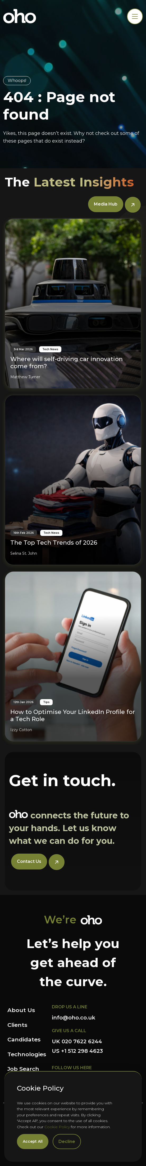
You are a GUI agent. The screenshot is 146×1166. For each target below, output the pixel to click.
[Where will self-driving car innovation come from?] (73, 303)
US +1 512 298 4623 (77, 1051)
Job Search (23, 1068)
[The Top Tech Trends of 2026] (73, 480)
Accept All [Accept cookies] (33, 1141)
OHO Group (19, 16)
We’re (60, 919)
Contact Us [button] (29, 861)
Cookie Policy (57, 1126)
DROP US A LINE (69, 1006)
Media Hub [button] (105, 204)
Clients (17, 1025)
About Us (21, 1010)
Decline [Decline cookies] (66, 1141)
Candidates (23, 1039)
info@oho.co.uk (73, 1017)
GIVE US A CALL (69, 1030)
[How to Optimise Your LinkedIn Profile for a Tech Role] (73, 656)
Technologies (26, 1054)
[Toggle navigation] (135, 16)
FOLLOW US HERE (72, 1067)
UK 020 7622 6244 (77, 1041)
